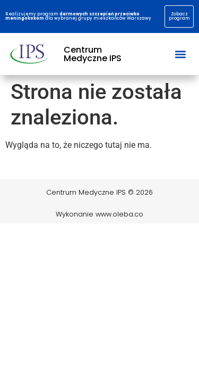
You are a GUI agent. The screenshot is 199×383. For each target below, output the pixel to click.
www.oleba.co (119, 214)
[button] (180, 54)
